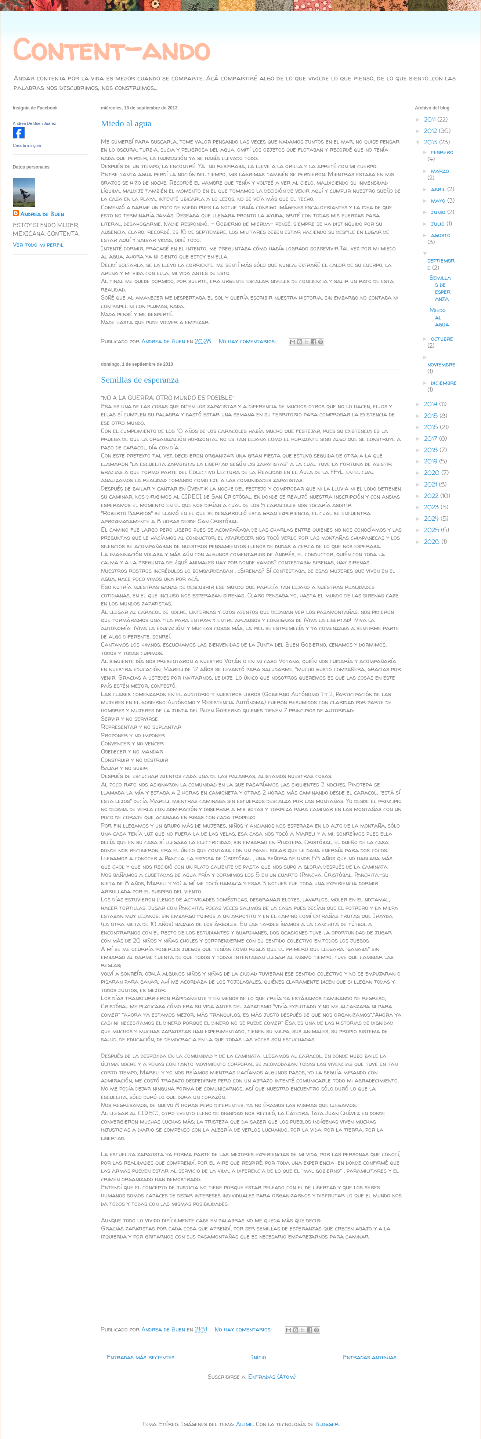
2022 (432, 496)
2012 (431, 131)
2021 (431, 484)
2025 (432, 530)
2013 (431, 142)
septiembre (441, 263)
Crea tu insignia (27, 145)
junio (439, 212)
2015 (432, 416)
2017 (431, 438)
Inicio (258, 1357)
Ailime (244, 1424)
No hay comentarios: (248, 341)
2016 (432, 427)
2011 (430, 119)
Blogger (327, 1424)
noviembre (441, 364)
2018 (432, 450)
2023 (432, 507)
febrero (442, 152)
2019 (431, 461)
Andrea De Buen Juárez (34, 123)
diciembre (444, 383)
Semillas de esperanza (140, 379)
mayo (439, 200)
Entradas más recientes (140, 1357)
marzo (440, 171)
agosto (441, 235)
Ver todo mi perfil (38, 245)
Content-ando (111, 49)
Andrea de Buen (42, 214)
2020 (432, 473)
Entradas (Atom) (272, 1377)
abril (439, 189)
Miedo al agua (126, 123)
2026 (432, 542)
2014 (431, 404)
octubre (442, 339)
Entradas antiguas (370, 1357)
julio (438, 224)
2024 (432, 518)
